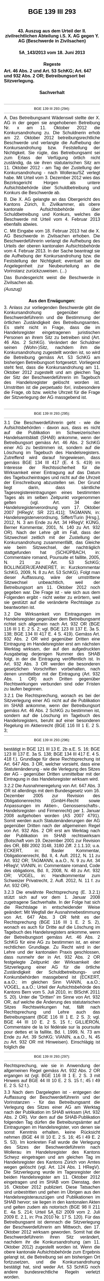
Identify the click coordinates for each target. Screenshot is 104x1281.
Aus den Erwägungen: (52, 300)
